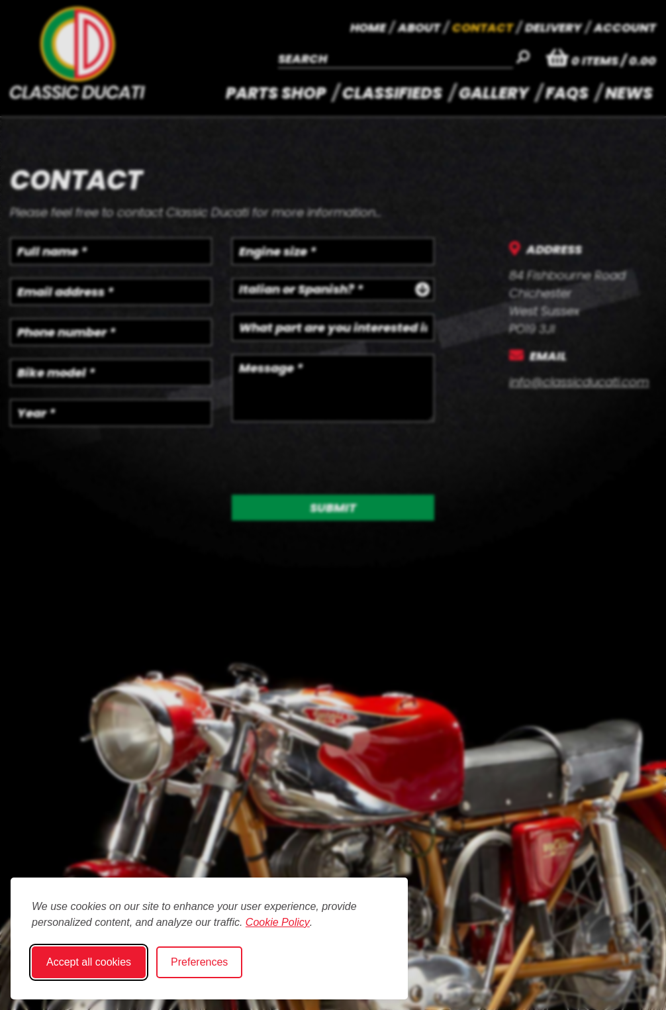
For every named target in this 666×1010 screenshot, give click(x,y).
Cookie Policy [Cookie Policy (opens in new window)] (278, 922)
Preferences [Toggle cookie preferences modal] (199, 962)
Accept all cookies (88, 962)
